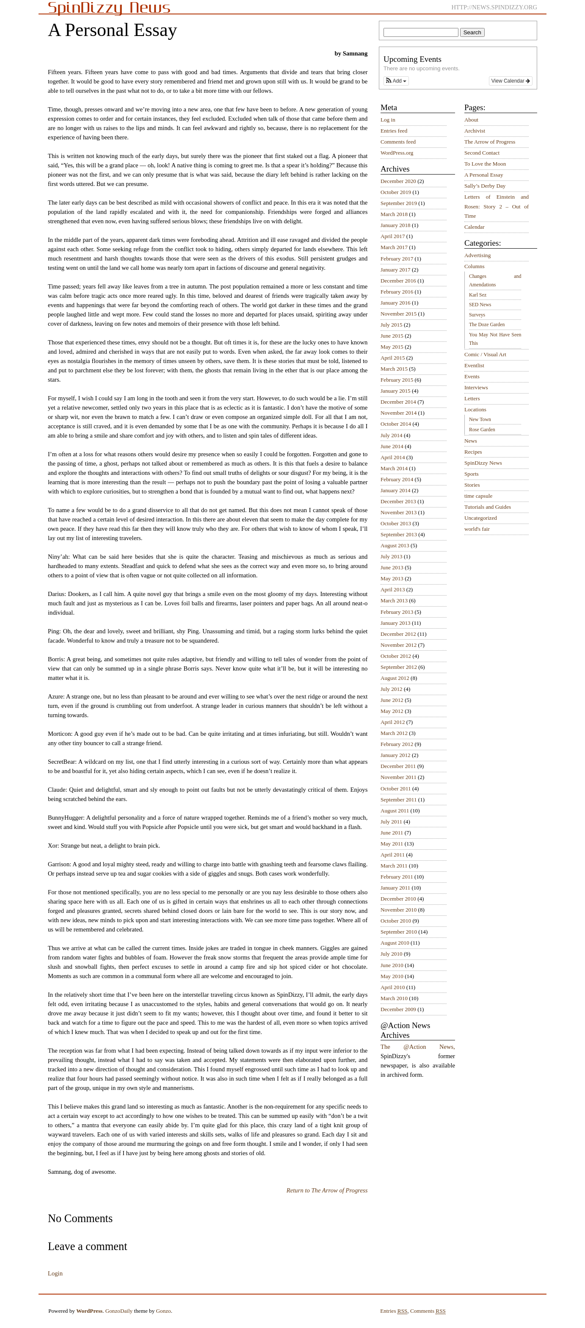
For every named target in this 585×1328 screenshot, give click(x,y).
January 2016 (396, 302)
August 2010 (395, 943)
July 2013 (392, 556)
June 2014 (392, 446)
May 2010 (392, 976)
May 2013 (392, 578)
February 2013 (397, 612)
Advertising (477, 255)
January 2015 (396, 391)
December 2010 (398, 898)
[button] (396, 81)
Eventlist (474, 365)
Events (472, 376)
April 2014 (393, 457)
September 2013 (399, 534)
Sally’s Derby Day (484, 186)
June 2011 (392, 832)
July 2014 (392, 435)
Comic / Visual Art (485, 354)
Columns (474, 266)
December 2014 (398, 402)
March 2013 (394, 600)
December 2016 (398, 280)
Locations (475, 409)
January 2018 (396, 225)
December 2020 (398, 181)
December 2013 (398, 501)
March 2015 (394, 369)
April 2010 (393, 987)
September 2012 (399, 667)
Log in (388, 119)
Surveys (477, 315)
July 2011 (391, 821)
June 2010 (392, 965)
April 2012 (393, 722)
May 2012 (392, 711)
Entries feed (394, 131)
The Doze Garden (487, 324)
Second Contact (481, 153)
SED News (480, 305)
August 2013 (395, 545)
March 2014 (394, 468)
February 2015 (397, 380)
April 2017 (393, 236)
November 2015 (399, 314)
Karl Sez (477, 295)
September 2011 (399, 799)
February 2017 (397, 258)
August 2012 (395, 678)
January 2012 (396, 755)
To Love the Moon (485, 164)
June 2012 (392, 700)
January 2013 (396, 623)
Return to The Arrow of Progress (327, 1190)
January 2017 (396, 269)
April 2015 (393, 358)
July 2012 (392, 689)
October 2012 (396, 656)
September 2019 (399, 203)
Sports (471, 474)
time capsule (478, 496)
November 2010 (399, 910)
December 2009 (398, 1009)
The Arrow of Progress (490, 142)
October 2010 (396, 921)
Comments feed (398, 142)
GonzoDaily (118, 1311)
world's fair (477, 529)
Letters (472, 398)
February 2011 (397, 876)
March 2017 (394, 247)
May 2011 (392, 843)
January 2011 (395, 887)
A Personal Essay (483, 175)
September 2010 (399, 932)
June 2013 (392, 567)
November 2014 (399, 413)
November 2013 (399, 512)
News (470, 441)
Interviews (476, 387)
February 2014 (397, 479)
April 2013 (393, 589)
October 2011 (396, 788)
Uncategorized (480, 518)
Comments (428, 1311)
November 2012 (399, 645)
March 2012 (394, 733)
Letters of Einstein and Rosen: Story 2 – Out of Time (496, 206)
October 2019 (396, 192)
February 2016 (397, 291)
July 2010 (392, 954)
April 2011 (393, 854)
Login (55, 1273)
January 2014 (396, 490)
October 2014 (396, 424)
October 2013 (396, 523)
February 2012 (397, 744)
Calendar (474, 227)
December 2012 (398, 634)
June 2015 (392, 336)
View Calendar (510, 81)
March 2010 (394, 998)
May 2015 (392, 347)
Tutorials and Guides (487, 507)
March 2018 (394, 214)
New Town (480, 419)
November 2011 (399, 777)
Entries (393, 1311)
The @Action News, (418, 1046)
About (471, 119)
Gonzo (163, 1311)
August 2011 (395, 810)
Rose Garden (482, 430)
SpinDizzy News (483, 463)
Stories (472, 485)
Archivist (474, 131)
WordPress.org (397, 153)
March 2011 (394, 865)
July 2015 (392, 325)
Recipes (473, 452)
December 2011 (398, 766)
